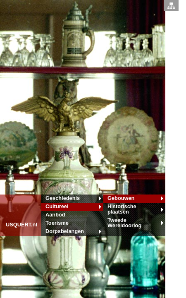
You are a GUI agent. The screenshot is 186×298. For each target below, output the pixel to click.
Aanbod (55, 214)
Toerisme (57, 223)
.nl (21, 224)
